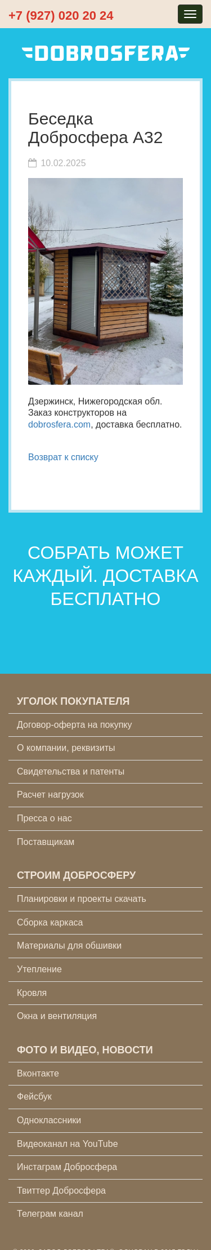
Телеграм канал (50, 1213)
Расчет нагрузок (50, 794)
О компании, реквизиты (66, 748)
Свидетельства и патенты (70, 771)
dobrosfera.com (59, 424)
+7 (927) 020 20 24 (61, 15)
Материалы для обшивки (69, 945)
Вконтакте (38, 1073)
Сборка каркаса (50, 922)
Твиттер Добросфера (61, 1190)
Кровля (32, 993)
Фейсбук (34, 1096)
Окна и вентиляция (57, 1016)
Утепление (39, 969)
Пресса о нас (44, 818)
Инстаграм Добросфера (67, 1167)
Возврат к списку (63, 457)
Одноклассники (49, 1120)
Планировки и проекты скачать (81, 899)
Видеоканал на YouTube (67, 1144)
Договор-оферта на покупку (74, 724)
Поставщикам (45, 842)
